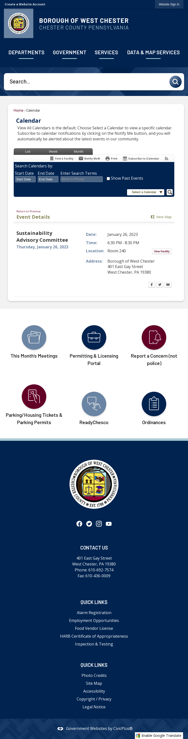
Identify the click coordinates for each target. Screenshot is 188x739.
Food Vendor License (94, 628)
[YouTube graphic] (109, 523)
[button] (176, 81)
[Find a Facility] (61, 158)
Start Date (24, 173)
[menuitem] (26, 52)
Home (19, 110)
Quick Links (94, 602)
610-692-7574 (100, 570)
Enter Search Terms (78, 173)
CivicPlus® (123, 728)
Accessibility (94, 691)
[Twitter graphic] (89, 523)
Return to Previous (28, 211)
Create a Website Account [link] (25, 4)
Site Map (94, 683)
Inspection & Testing (94, 644)
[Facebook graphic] (79, 523)
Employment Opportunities (94, 620)
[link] (169, 4)
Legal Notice (94, 707)
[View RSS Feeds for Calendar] (166, 158)
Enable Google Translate (158, 735)
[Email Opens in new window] (168, 285)
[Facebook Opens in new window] (151, 285)
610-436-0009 (97, 575)
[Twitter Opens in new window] (159, 285)
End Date (46, 173)
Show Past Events (127, 178)
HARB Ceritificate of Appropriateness (94, 636)
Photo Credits (94, 675)
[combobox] (25, 179)
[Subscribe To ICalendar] (140, 158)
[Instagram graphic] (99, 523)
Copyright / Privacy (94, 699)
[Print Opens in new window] (111, 158)
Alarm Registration (94, 612)
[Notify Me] (89, 158)
